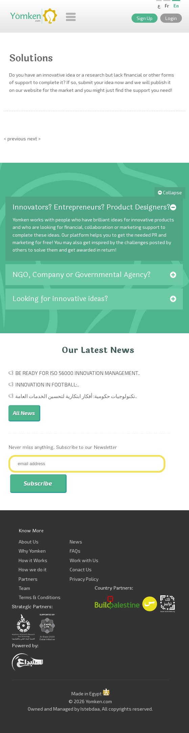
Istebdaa (90, 709)
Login (171, 18)
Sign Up (144, 18)
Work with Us (84, 560)
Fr (167, 5)
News (76, 541)
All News (24, 413)
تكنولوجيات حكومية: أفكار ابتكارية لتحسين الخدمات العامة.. (76, 396)
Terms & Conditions (40, 597)
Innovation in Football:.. (47, 384)
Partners (28, 579)
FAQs (75, 551)
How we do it (33, 569)
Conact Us (81, 569)
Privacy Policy (84, 579)
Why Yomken (32, 551)
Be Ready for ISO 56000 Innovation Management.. (77, 373)
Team (24, 588)
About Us (29, 541)
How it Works (33, 560)
